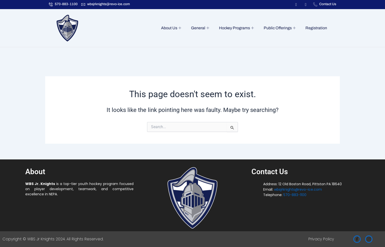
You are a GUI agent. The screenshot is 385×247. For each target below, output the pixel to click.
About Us (175, 28)
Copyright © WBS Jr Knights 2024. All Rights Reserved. (52, 239)
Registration (317, 28)
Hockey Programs (238, 28)
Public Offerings (281, 28)
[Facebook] (357, 239)
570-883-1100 (294, 194)
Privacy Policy (321, 239)
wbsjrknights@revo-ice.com (298, 189)
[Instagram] (368, 239)
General (203, 28)
